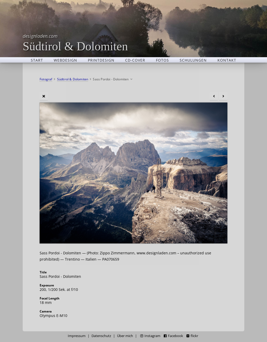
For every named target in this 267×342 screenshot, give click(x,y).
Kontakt (226, 60)
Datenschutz (101, 336)
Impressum (77, 336)
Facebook (173, 336)
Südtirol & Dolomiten (75, 42)
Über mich (125, 336)
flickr (192, 336)
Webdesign (65, 60)
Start (37, 60)
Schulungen (193, 60)
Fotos (162, 60)
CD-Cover (135, 60)
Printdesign (101, 60)
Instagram (150, 336)
